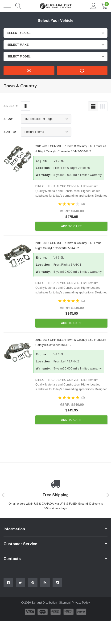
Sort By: (10, 132)
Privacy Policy (81, 602)
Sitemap (64, 602)
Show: (8, 119)
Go (29, 70)
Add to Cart (71, 226)
